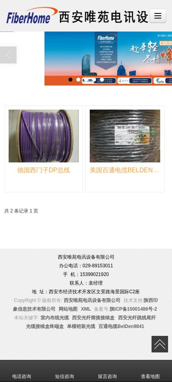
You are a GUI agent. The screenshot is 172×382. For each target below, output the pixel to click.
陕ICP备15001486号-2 (133, 309)
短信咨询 (64, 371)
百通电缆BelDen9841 (121, 326)
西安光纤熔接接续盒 (93, 318)
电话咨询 (21, 371)
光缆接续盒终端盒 (45, 326)
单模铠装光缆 (81, 326)
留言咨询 (107, 371)
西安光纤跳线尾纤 (137, 318)
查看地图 (150, 371)
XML (86, 309)
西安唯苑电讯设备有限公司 (92, 300)
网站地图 (68, 309)
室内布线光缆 (55, 318)
